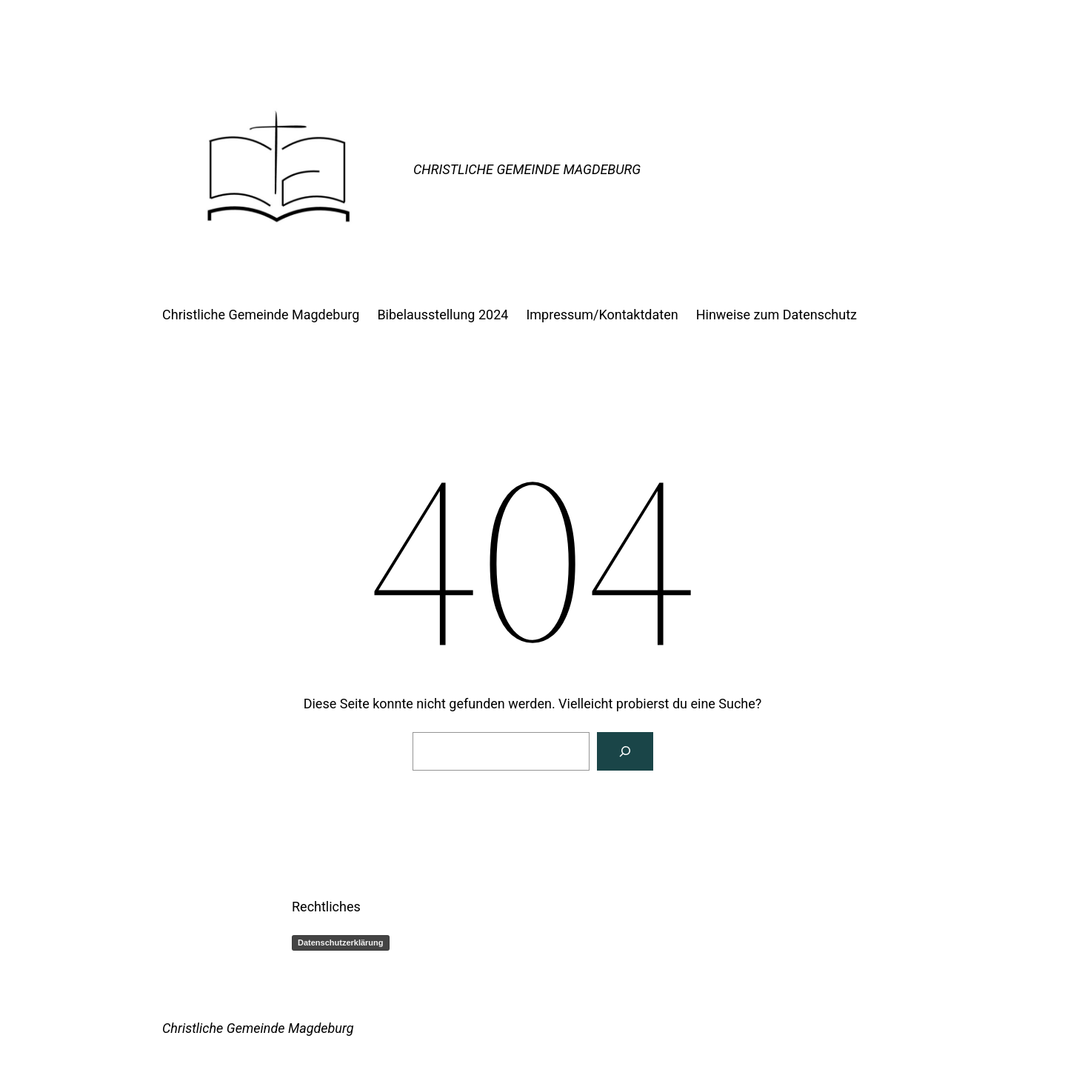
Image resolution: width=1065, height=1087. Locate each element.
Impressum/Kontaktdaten (602, 314)
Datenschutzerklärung (341, 942)
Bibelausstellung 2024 (442, 314)
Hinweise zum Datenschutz (776, 314)
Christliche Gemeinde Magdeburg (527, 169)
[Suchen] (625, 751)
